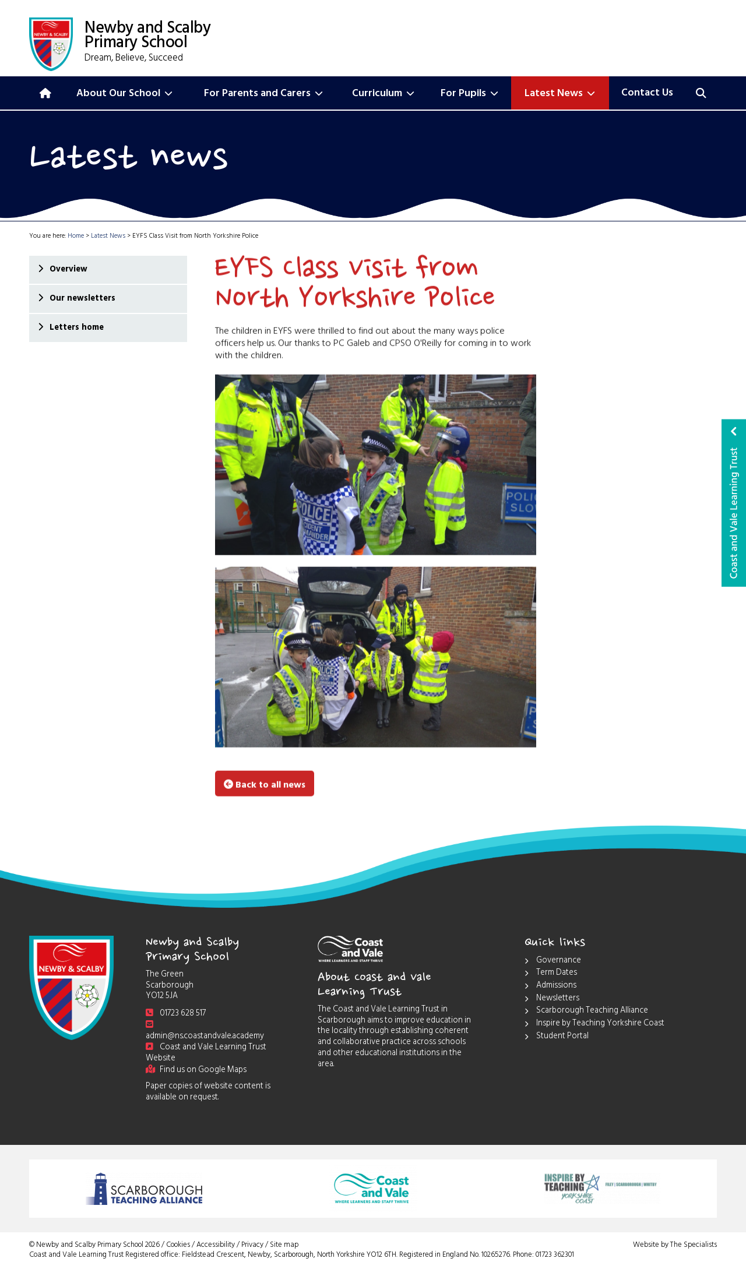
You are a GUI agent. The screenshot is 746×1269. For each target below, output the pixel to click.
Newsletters (552, 999)
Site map (284, 1246)
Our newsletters (82, 299)
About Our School (124, 94)
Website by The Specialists (675, 1246)
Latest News (560, 94)
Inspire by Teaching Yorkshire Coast (594, 1024)
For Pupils (469, 94)
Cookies (178, 1246)
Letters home (76, 328)
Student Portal (557, 1037)
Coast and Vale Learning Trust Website (206, 1053)
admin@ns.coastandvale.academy (205, 1032)
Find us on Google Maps (196, 1070)
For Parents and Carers (263, 94)
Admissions (550, 986)
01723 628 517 (176, 1014)
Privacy (252, 1246)
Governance (553, 961)
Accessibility (215, 1246)
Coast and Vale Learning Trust (734, 503)
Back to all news (264, 784)
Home (76, 237)
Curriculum (383, 94)
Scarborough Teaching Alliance (586, 1011)
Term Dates (551, 973)
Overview (68, 270)
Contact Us (647, 94)
